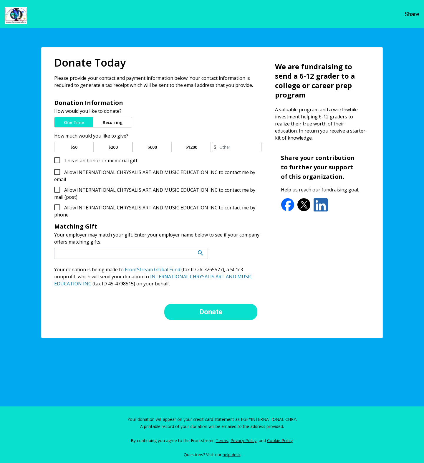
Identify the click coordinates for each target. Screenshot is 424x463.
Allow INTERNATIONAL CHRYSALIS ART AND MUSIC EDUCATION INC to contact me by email (154, 176)
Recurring (112, 122)
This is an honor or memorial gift (100, 160)
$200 (113, 147)
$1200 (191, 147)
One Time (74, 122)
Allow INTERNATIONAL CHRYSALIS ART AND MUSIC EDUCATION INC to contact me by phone (154, 211)
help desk (232, 454)
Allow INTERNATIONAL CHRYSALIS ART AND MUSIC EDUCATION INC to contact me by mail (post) (154, 193)
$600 (152, 147)
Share (412, 14)
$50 (73, 147)
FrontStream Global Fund (152, 269)
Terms (222, 440)
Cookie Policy (280, 440)
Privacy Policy (243, 440)
